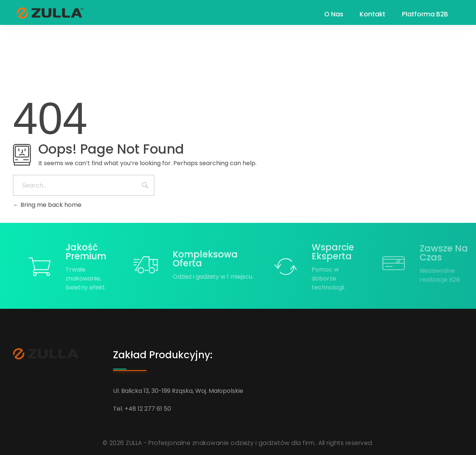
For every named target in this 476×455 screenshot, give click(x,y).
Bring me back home (47, 205)
